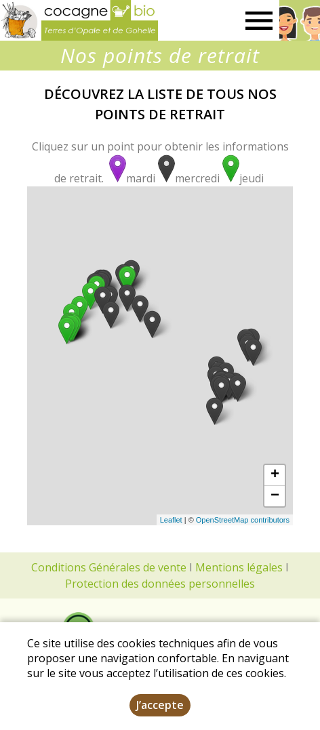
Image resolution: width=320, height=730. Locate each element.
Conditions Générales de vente (108, 567)
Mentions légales (239, 567)
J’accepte (160, 704)
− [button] (275, 496)
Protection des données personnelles (160, 583)
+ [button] (275, 475)
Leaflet (171, 520)
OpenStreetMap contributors (242, 520)
